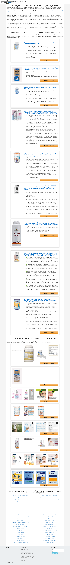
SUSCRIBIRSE (54, 553)
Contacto (7, 549)
